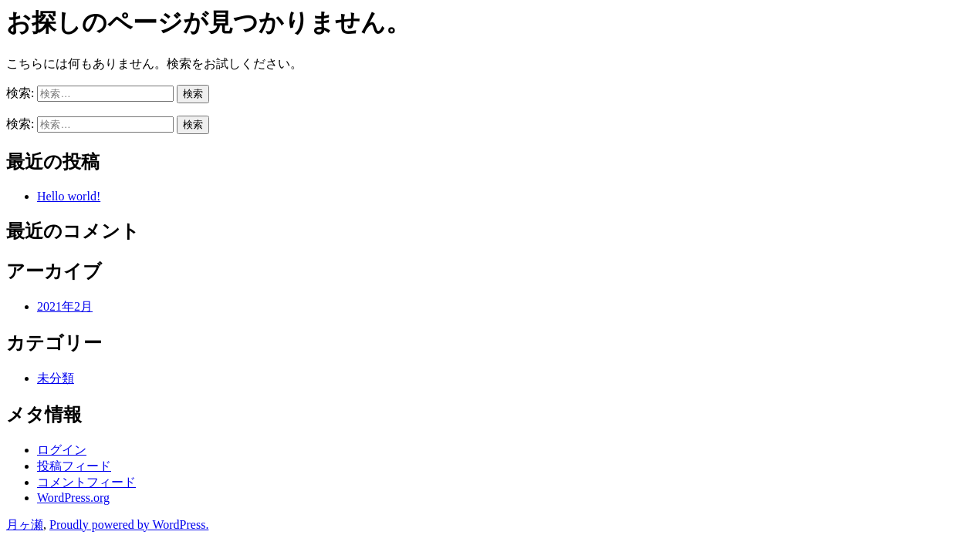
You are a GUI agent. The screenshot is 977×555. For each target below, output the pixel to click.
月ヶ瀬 (24, 524)
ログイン (61, 449)
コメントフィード (86, 482)
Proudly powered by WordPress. (128, 524)
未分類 (55, 378)
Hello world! (68, 196)
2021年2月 (65, 306)
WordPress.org (73, 497)
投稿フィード (74, 466)
